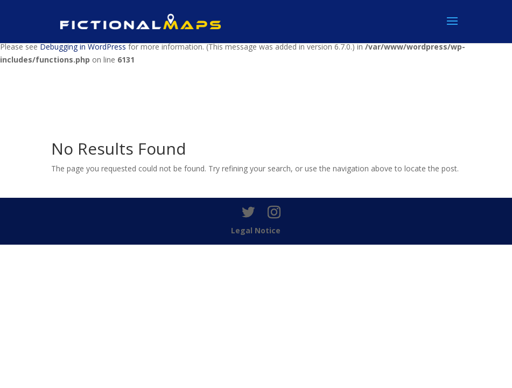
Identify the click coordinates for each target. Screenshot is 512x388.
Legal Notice (255, 230)
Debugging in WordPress (83, 46)
